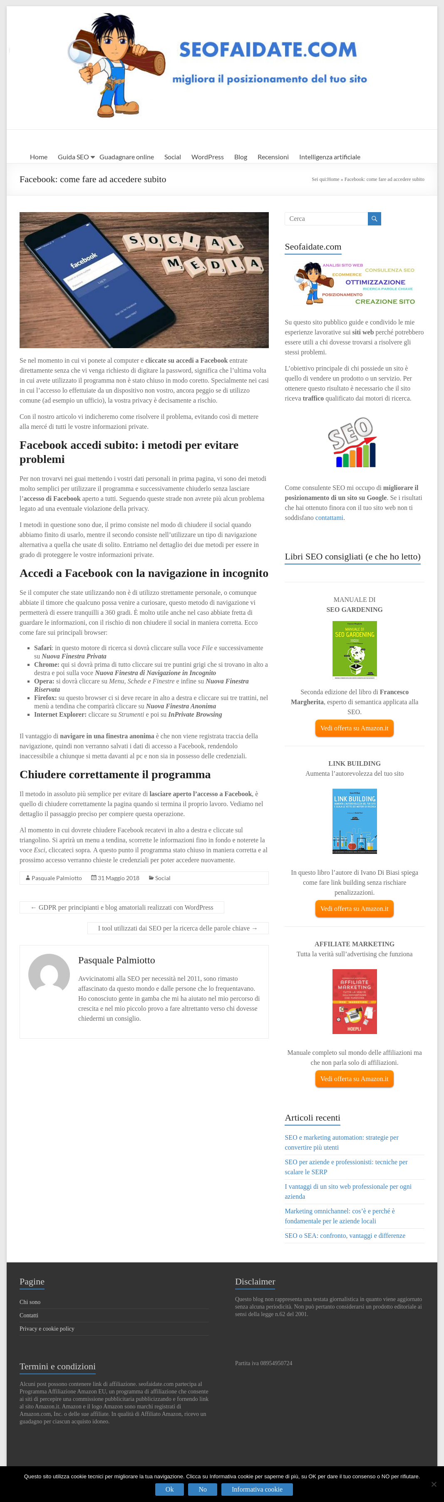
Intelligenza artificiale (329, 157)
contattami (329, 517)
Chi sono (30, 1302)
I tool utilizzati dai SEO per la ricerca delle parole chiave (178, 928)
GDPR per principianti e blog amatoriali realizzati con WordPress (121, 907)
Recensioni (273, 157)
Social (172, 157)
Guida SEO (73, 157)
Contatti (29, 1315)
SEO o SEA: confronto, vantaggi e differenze (345, 1235)
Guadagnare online (126, 157)
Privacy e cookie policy (47, 1329)
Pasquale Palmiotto (57, 877)
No (202, 1489)
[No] (433, 1484)
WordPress (207, 157)
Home (38, 157)
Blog (240, 157)
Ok (170, 1489)
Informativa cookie (257, 1489)
